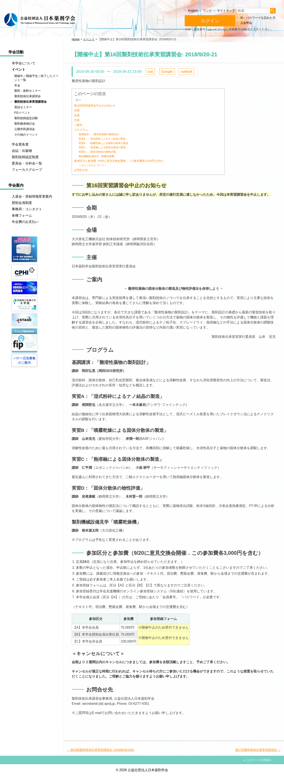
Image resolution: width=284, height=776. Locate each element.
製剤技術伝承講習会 (27, 96)
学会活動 (16, 52)
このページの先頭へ (259, 760)
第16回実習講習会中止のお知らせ (94, 105)
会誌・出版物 (22, 150)
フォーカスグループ (27, 169)
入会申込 (246, 22)
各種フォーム (22, 215)
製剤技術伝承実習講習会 (30, 101)
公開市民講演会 (24, 129)
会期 (77, 110)
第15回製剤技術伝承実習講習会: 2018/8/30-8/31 (102, 750)
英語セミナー (23, 107)
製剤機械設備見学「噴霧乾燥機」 (98, 156)
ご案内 (78, 125)
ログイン (210, 20)
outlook (186, 72)
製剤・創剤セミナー (27, 91)
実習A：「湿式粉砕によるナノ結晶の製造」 (103, 138)
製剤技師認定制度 (25, 157)
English (193, 10)
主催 (77, 120)
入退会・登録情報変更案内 (32, 196)
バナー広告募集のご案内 (24, 360)
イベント (18, 69)
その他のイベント (26, 134)
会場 (77, 115)
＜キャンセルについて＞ (92, 165)
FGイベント (22, 112)
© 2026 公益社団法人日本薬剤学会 (142, 770)
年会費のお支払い (25, 222)
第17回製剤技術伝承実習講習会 (256, 750)
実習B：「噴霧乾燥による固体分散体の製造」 (105, 143)
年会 (17, 85)
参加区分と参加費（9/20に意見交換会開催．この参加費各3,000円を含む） (120, 160)
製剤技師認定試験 (26, 118)
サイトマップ (226, 10)
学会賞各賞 (20, 144)
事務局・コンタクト (27, 209)
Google (167, 72)
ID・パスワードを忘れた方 (258, 17)
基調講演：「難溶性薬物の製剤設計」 (100, 134)
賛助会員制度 (22, 203)
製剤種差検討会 (24, 123)
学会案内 (16, 185)
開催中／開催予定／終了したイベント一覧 (36, 78)
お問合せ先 (81, 170)
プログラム (81, 129)
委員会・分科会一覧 (27, 163)
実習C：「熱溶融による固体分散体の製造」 (103, 147)
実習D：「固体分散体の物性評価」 (98, 151)
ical (150, 72)
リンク (207, 10)
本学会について (23, 63)
